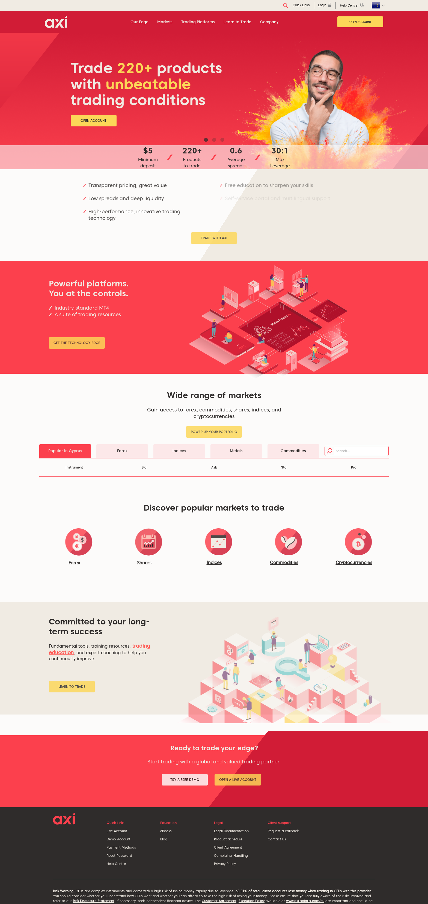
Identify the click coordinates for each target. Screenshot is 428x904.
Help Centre (116, 864)
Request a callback (283, 831)
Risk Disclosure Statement (93, 901)
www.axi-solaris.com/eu (305, 901)
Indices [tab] (179, 451)
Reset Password (119, 855)
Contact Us (277, 839)
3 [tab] (222, 140)
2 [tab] (214, 140)
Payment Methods (121, 847)
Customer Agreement (219, 901)
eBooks (166, 831)
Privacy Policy (225, 864)
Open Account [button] (93, 120)
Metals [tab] (236, 451)
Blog (163, 839)
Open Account (360, 21)
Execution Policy (251, 901)
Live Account (117, 831)
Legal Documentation (231, 831)
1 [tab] (206, 140)
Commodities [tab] (293, 451)
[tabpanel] (214, 101)
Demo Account (118, 839)
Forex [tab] (122, 451)
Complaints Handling (231, 855)
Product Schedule (228, 839)
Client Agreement (228, 847)
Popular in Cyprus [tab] (65, 451)
